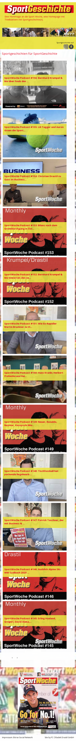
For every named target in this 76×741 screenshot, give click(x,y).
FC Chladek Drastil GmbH (62, 737)
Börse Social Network (23, 737)
